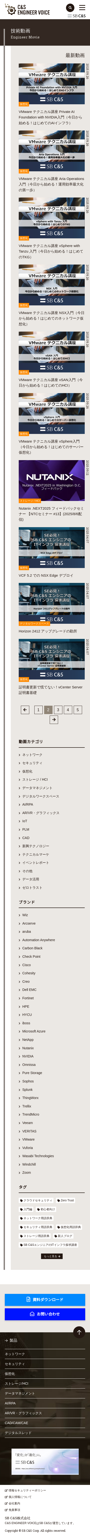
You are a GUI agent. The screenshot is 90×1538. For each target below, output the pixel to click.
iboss (26, 1023)
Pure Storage (32, 1073)
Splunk (27, 1090)
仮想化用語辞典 (71, 1227)
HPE (25, 1006)
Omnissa (29, 1065)
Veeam (27, 1123)
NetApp (28, 1040)
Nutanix (28, 1048)
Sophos (28, 1081)
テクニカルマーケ (35, 854)
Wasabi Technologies (38, 1156)
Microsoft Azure (33, 1031)
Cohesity (28, 973)
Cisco (26, 965)
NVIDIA (28, 1056)
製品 (13, 1340)
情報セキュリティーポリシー (27, 1490)
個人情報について (20, 1497)
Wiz (25, 915)
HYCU (27, 1015)
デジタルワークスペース (40, 796)
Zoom (26, 1172)
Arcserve (29, 923)
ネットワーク (32, 755)
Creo (26, 981)
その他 (27, 871)
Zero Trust (67, 1200)
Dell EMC (29, 990)
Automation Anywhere (38, 940)
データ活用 (30, 879)
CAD (26, 838)
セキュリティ (32, 763)
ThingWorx (30, 1098)
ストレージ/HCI (16, 1383)
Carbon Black (32, 948)
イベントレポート (35, 863)
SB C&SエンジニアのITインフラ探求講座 (50, 1245)
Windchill (29, 1164)
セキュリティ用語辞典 (38, 1227)
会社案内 (14, 1503)
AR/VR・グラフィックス (41, 813)
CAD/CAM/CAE (16, 1423)
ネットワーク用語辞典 (38, 1218)
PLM (25, 829)
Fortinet (28, 998)
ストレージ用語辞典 (36, 1236)
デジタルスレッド (18, 1433)
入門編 (28, 1209)
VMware (28, 1139)
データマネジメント (37, 788)
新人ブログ (65, 1236)
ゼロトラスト (32, 887)
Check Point (31, 956)
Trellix (26, 1106)
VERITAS (29, 1131)
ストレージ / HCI (35, 779)
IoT (24, 821)
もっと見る (50, 1256)
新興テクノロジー (35, 846)
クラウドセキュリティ (38, 1200)
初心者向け (48, 1209)
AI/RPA (27, 804)
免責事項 (14, 1510)
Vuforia (27, 1148)
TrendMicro (30, 1114)
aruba (26, 931)
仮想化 (27, 771)
